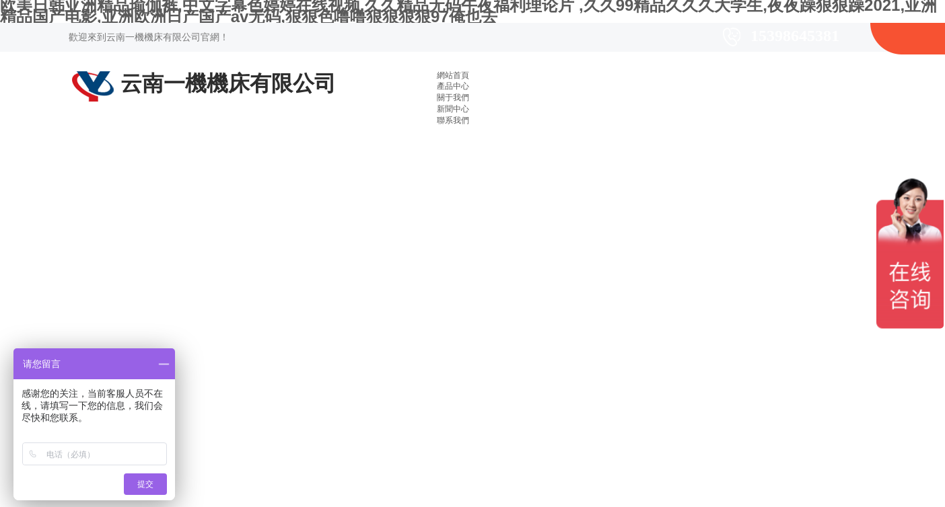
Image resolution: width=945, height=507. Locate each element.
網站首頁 (453, 75)
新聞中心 (453, 109)
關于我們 (453, 97)
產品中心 (453, 86)
